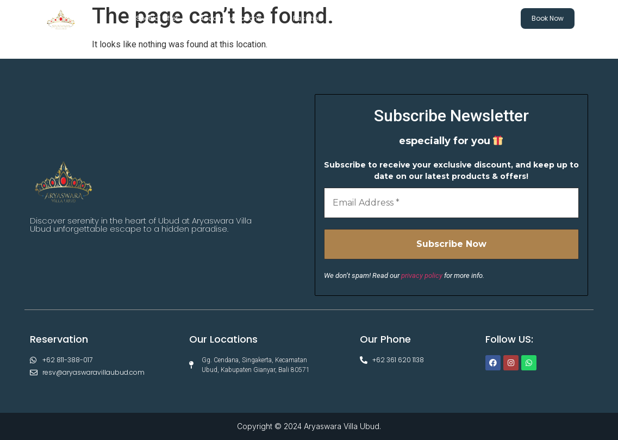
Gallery (425, 18)
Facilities (312, 18)
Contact (477, 18)
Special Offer (157, 18)
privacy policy (421, 275)
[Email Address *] (451, 203)
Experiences (372, 18)
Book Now (548, 18)
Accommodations (235, 18)
